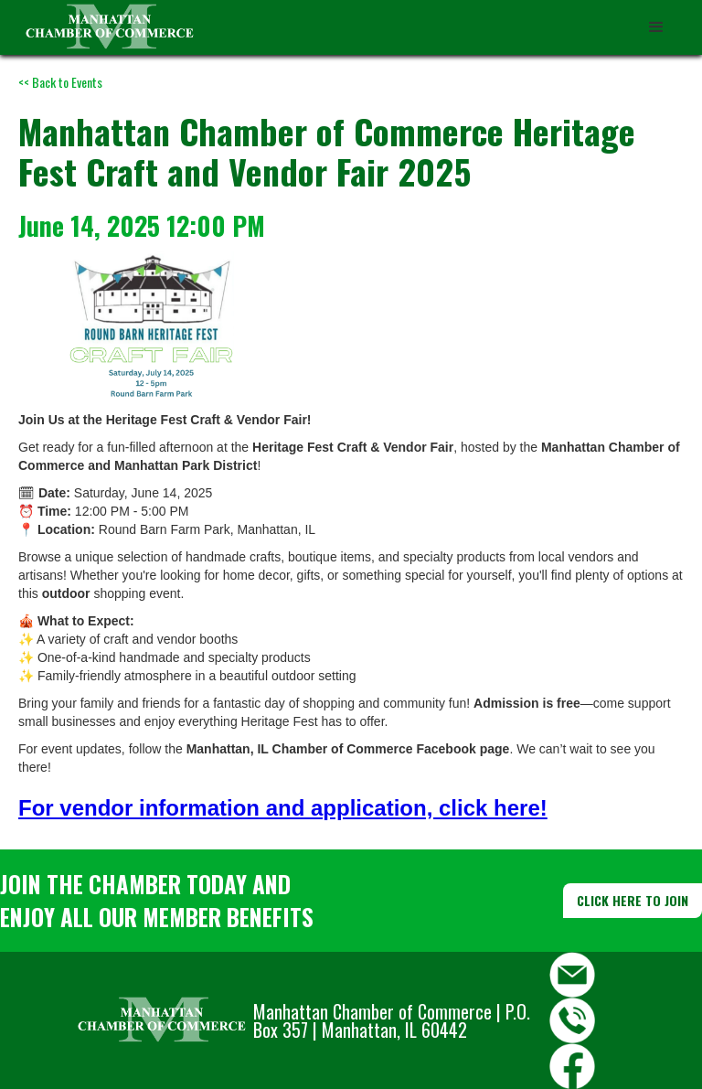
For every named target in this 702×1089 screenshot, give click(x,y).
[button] (656, 27)
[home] (109, 27)
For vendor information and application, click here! (283, 807)
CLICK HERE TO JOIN (632, 900)
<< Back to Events (60, 81)
